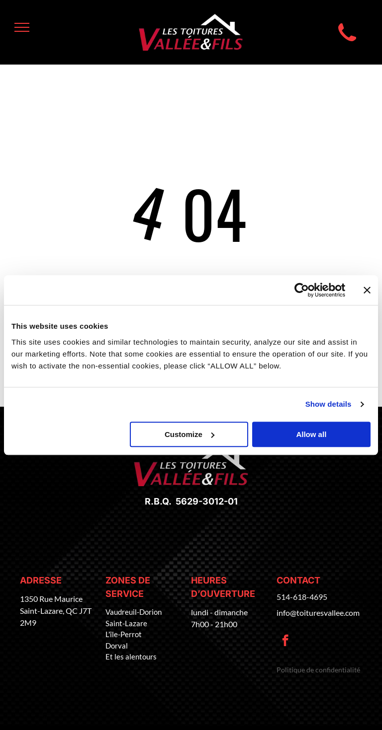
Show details (328, 404)
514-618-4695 (302, 596)
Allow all (311, 434)
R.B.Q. (158, 501)
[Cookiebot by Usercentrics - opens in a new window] (301, 290)
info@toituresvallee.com (318, 612)
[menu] (22, 27)
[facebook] (285, 642)
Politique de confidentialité (318, 669)
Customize (189, 434)
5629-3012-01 (205, 501)
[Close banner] (367, 290)
